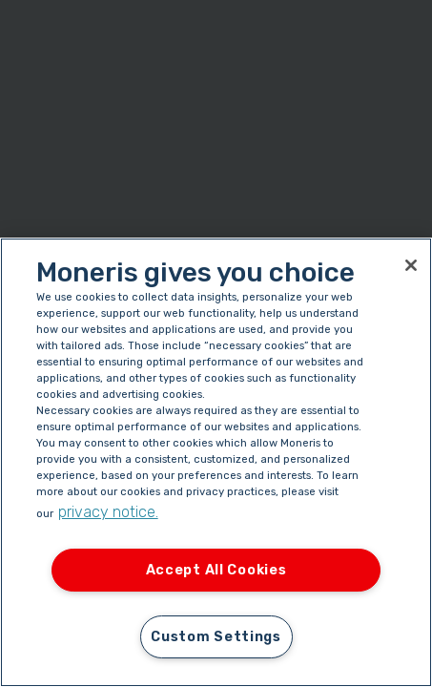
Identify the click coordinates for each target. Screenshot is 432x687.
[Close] (411, 265)
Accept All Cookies (216, 570)
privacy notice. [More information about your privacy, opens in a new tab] (108, 512)
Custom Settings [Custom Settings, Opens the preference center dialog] (216, 637)
